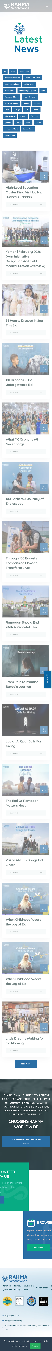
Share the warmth (11, 103)
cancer (38, 122)
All (5, 71)
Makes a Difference (32, 78)
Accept (35, 1346)
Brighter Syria (10, 116)
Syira (43, 91)
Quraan (23, 116)
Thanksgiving (10, 135)
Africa (7, 110)
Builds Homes (29, 84)
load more (26, 1064)
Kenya (18, 122)
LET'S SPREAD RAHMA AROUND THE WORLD (26, 1141)
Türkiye (17, 110)
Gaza (13, 71)
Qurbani (8, 122)
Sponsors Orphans (12, 84)
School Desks (28, 129)
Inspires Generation (12, 78)
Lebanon (37, 103)
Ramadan (34, 116)
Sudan (28, 122)
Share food (24, 71)
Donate (47, 679)
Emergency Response (27, 91)
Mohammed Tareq (12, 97)
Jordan (36, 110)
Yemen (26, 103)
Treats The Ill (9, 91)
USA (26, 110)
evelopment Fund (11, 129)
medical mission (30, 97)
